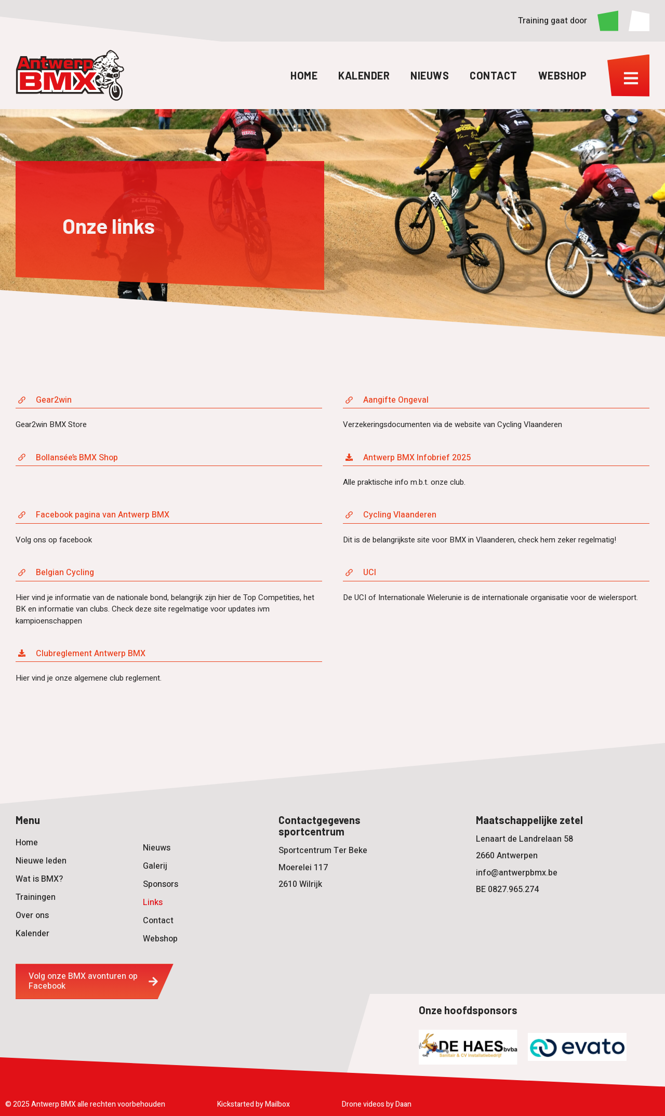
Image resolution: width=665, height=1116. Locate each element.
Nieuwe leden (41, 861)
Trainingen (36, 897)
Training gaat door (552, 20)
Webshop (562, 75)
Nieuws (429, 75)
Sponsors (160, 884)
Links (153, 902)
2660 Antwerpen (507, 855)
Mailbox (277, 1104)
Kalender (364, 75)
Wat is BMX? (39, 879)
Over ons (32, 915)
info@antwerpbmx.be (516, 873)
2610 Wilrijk (300, 884)
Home (303, 75)
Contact (493, 75)
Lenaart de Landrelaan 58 (524, 839)
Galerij (155, 866)
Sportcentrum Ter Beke (322, 850)
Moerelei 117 (303, 867)
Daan (403, 1104)
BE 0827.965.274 (507, 889)
